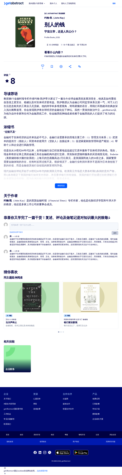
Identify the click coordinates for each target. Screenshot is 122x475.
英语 (7, 435)
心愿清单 (36, 399)
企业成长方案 (97, 419)
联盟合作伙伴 (68, 409)
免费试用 (96, 399)
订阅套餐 (96, 404)
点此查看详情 (42, 471)
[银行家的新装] (90, 297)
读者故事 (36, 409)
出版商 (65, 399)
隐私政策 (10, 441)
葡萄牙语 (82, 435)
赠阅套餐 (96, 414)
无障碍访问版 (110, 441)
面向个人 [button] (53, 3)
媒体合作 (66, 404)
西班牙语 (37, 435)
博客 (35, 404)
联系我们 (7, 424)
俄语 (52, 435)
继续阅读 (61, 186)
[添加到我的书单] (61, 66)
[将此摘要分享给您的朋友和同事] (70, 66)
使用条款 (43, 441)
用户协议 (76, 441)
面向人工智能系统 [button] (68, 3)
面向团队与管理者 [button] (37, 3)
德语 (21, 435)
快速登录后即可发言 (16, 232)
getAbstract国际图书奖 (13, 409)
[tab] (58, 332)
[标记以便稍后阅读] (51, 66)
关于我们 (7, 399)
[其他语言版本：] (79, 66)
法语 (97, 435)
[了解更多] (10, 74)
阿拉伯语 (113, 435)
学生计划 (96, 409)
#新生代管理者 (10, 404)
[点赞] (42, 66)
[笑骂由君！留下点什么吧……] (64, 226)
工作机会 (7, 414)
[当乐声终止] (32, 297)
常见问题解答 (9, 419)
